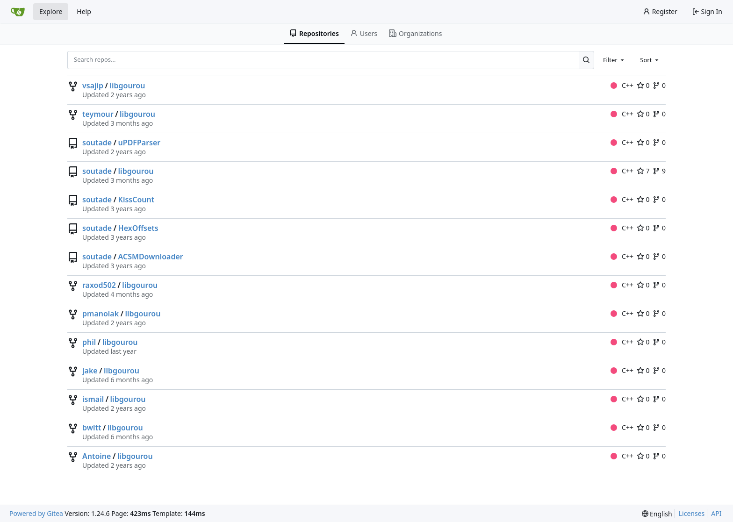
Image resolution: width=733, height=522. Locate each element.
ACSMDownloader (150, 256)
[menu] (657, 513)
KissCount (136, 199)
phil (89, 342)
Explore (50, 11)
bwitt (91, 427)
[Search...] (586, 60)
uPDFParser (139, 142)
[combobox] (614, 60)
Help (84, 11)
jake (90, 370)
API (716, 513)
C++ (622, 85)
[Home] (18, 11)
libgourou (127, 85)
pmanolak (100, 313)
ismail (93, 399)
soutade (97, 142)
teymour (98, 114)
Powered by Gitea (36, 513)
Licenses (692, 513)
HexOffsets (138, 228)
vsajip (92, 85)
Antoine (96, 456)
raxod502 (99, 285)
